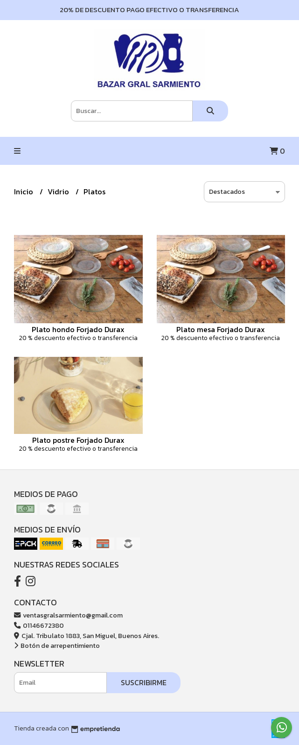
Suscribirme (144, 682)
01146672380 (39, 625)
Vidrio (59, 191)
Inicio (24, 191)
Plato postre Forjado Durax (78, 440)
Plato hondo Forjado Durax (78, 329)
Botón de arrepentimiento (57, 645)
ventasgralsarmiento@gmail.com (68, 615)
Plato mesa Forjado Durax (220, 329)
